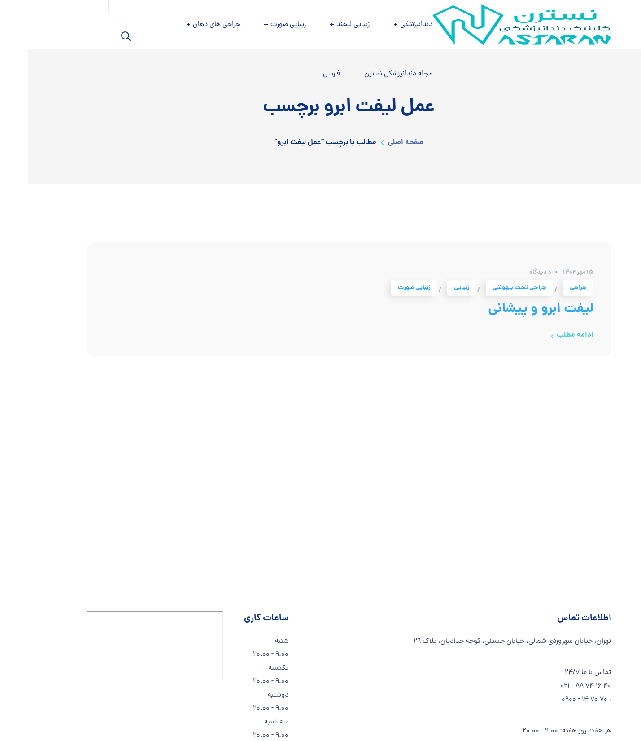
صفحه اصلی (377, 142)
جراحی (549, 288)
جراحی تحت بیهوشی (491, 288)
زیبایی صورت (386, 288)
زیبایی (433, 288)
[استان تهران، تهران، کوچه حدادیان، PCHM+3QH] (126, 645)
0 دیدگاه (512, 272)
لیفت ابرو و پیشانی (512, 309)
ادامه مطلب (546, 335)
